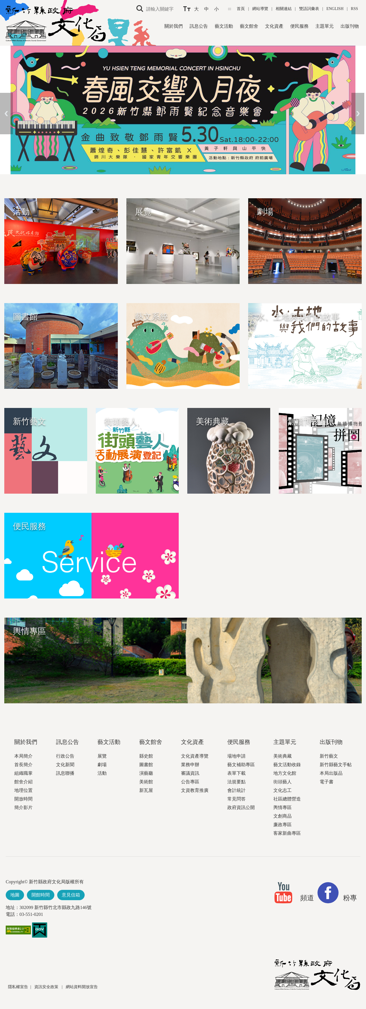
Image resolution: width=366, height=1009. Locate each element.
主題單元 (324, 26)
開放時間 (23, 798)
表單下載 (236, 773)
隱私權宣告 (18, 987)
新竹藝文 (329, 756)
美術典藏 (282, 756)
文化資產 (274, 26)
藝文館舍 (249, 26)
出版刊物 (350, 26)
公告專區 (190, 781)
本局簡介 (23, 756)
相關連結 (284, 9)
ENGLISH (334, 9)
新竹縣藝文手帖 (336, 764)
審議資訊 (190, 773)
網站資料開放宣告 (82, 987)
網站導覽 (260, 9)
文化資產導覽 (194, 756)
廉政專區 (282, 824)
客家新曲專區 (287, 833)
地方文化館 (284, 773)
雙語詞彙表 (309, 9)
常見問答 (236, 798)
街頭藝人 (282, 781)
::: (230, 9)
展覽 (102, 756)
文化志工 (282, 790)
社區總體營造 (287, 798)
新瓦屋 (146, 790)
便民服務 (299, 26)
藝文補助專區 (241, 764)
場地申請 (236, 756)
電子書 (326, 781)
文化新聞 (65, 764)
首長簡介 (23, 764)
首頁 (241, 9)
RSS (354, 9)
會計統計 (236, 790)
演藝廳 (146, 773)
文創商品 (282, 816)
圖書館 (146, 764)
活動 (102, 773)
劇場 (102, 764)
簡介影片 (23, 807)
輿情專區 (282, 807)
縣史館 (146, 756)
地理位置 (23, 790)
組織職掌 (23, 773)
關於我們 (173, 26)
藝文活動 (224, 26)
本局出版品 (331, 773)
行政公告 (65, 756)
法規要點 (236, 781)
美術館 (146, 781)
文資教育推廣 (194, 790)
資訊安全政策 (46, 987)
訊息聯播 (65, 773)
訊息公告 (199, 26)
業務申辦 (190, 764)
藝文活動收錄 (287, 764)
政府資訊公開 (241, 807)
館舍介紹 (23, 781)
